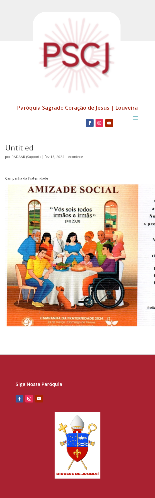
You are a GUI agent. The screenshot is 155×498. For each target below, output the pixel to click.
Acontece (75, 156)
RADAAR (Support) (26, 156)
